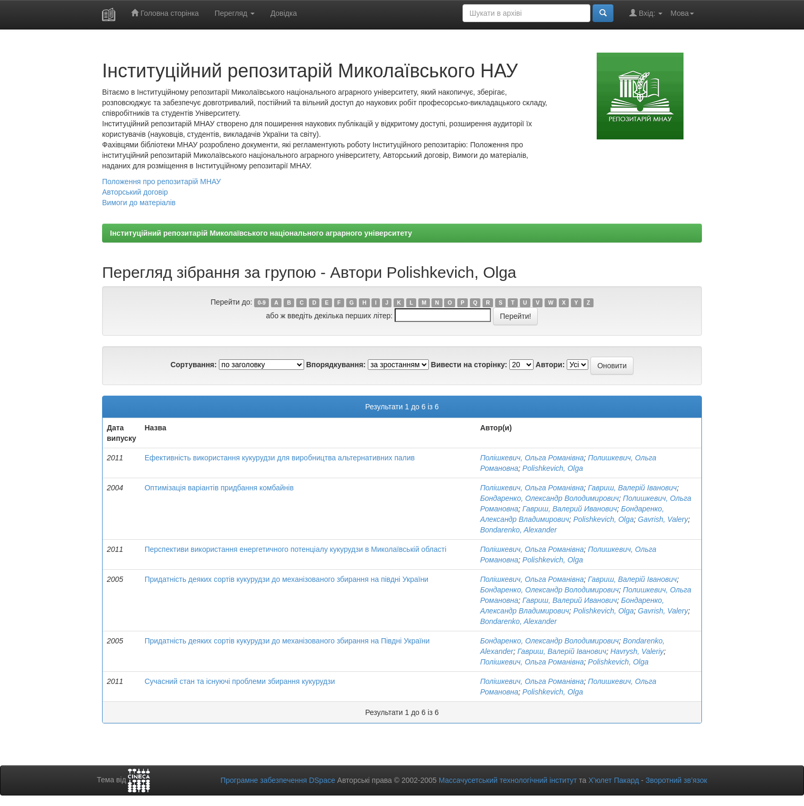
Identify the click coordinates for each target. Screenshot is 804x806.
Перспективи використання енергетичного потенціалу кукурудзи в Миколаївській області (296, 549)
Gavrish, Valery (663, 519)
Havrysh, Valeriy (637, 651)
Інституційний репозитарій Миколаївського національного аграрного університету (261, 233)
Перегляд (235, 13)
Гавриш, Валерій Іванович (632, 487)
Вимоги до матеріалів (139, 202)
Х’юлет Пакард (613, 780)
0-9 (262, 302)
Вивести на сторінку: (469, 364)
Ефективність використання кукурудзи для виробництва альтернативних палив (280, 458)
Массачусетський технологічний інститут (508, 780)
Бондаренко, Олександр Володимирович (549, 498)
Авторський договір (135, 192)
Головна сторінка (165, 12)
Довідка (283, 13)
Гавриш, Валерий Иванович (569, 509)
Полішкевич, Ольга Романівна (532, 458)
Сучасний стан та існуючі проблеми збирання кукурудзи (240, 681)
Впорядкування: (336, 364)
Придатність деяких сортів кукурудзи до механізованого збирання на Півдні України (287, 641)
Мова (682, 13)
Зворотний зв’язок (676, 780)
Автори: (550, 364)
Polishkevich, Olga (552, 468)
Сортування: (193, 364)
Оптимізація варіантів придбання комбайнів (219, 487)
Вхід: (645, 12)
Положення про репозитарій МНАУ (161, 181)
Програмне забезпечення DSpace (277, 780)
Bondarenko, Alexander (518, 530)
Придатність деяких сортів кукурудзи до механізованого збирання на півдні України (287, 579)
